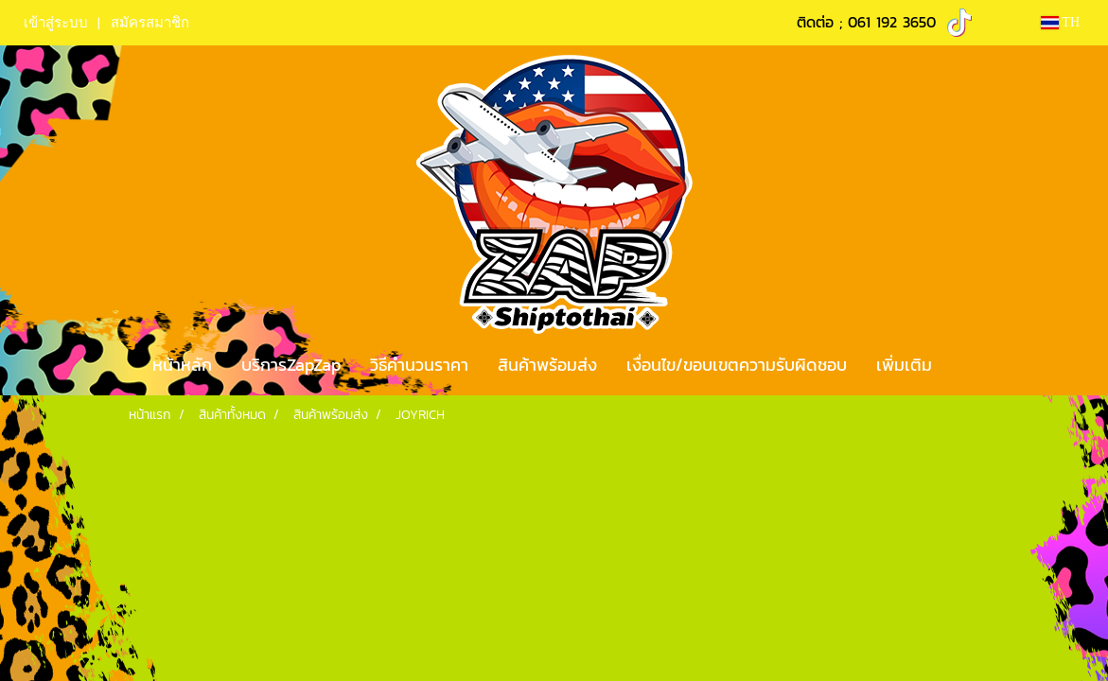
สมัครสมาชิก (150, 22)
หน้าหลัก (182, 364)
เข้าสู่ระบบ (56, 22)
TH (1060, 22)
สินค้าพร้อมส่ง (547, 364)
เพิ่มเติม (904, 364)
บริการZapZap (291, 364)
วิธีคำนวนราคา (419, 364)
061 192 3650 (892, 21)
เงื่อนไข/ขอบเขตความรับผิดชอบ (736, 364)
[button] (963, 365)
